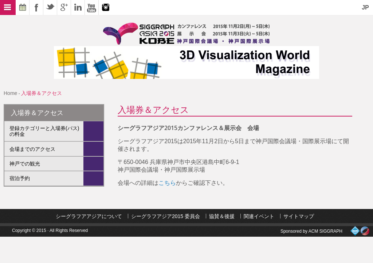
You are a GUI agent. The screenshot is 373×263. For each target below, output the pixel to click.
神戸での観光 (24, 164)
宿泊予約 (19, 178)
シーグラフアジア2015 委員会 (165, 216)
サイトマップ (298, 216)
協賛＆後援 (222, 216)
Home (10, 93)
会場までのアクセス (32, 149)
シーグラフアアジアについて (89, 216)
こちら (167, 183)
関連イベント (259, 216)
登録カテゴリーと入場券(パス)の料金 (44, 131)
